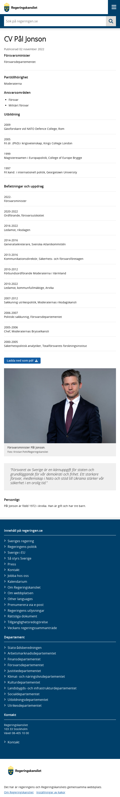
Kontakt (13, 570)
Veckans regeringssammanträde (32, 628)
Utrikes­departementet (25, 705)
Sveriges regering (21, 541)
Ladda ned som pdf (22, 360)
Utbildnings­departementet (28, 699)
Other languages (20, 599)
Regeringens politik (22, 546)
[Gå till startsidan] (20, 7)
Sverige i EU (16, 552)
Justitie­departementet (24, 671)
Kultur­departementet (24, 682)
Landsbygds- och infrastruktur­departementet (42, 688)
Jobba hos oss (18, 575)
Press (12, 564)
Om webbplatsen (20, 593)
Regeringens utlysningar (26, 610)
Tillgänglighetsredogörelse (28, 622)
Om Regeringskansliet (24, 587)
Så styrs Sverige (19, 558)
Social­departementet (24, 694)
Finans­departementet (24, 659)
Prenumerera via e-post (26, 604)
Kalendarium (17, 581)
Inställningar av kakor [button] (50, 792)
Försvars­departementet (26, 665)
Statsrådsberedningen (25, 647)
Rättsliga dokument (22, 616)
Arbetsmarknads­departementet (32, 653)
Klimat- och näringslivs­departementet (36, 676)
